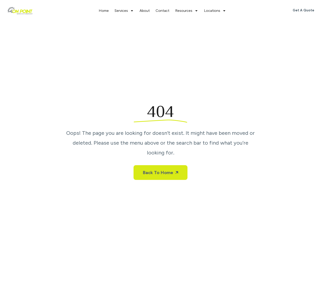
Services (124, 11)
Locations (215, 11)
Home (104, 10)
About (145, 10)
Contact (162, 10)
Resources (186, 11)
